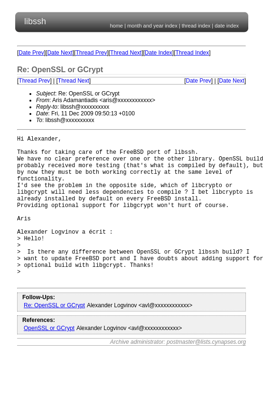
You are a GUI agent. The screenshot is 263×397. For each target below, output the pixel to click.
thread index (196, 25)
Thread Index (192, 52)
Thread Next (125, 52)
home (116, 25)
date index (227, 25)
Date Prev (31, 52)
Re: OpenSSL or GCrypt (54, 336)
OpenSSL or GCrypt (49, 359)
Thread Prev (91, 52)
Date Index (158, 52)
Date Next (59, 52)
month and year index (152, 25)
